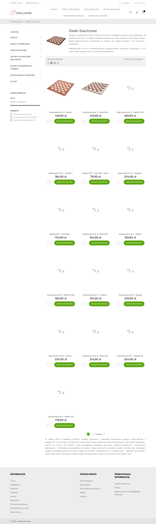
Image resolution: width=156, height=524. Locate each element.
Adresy (83, 492)
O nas (12, 481)
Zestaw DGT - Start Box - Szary (95, 173)
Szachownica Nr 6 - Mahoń (130, 234)
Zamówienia (85, 485)
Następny (100, 434)
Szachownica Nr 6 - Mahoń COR (60, 295)
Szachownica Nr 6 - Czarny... (61, 356)
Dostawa (14, 492)
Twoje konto (88, 474)
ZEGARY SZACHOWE (111, 9)
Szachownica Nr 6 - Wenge (130, 295)
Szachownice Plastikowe (24, 120)
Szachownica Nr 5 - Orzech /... (60, 173)
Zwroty (13, 496)
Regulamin (15, 500)
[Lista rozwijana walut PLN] (143, 2)
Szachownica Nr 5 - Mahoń (60, 112)
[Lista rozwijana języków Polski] (127, 2)
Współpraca (15, 485)
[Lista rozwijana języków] (137, 12)
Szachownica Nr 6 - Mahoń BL (95, 234)
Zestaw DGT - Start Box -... (61, 234)
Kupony (83, 496)
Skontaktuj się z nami (19, 508)
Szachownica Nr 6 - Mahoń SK (95, 356)
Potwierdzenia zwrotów (90, 489)
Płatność (14, 489)
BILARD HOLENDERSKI (98, 16)
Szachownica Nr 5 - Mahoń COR (130, 112)
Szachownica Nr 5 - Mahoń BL (95, 112)
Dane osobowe (86, 481)
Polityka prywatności (19, 504)
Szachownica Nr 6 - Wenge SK (130, 356)
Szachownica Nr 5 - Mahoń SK (60, 417)
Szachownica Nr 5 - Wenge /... (130, 173)
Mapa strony (15, 512)
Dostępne (139, 59)
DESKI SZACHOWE (91, 9)
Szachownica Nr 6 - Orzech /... (95, 295)
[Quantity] (49, 121)
